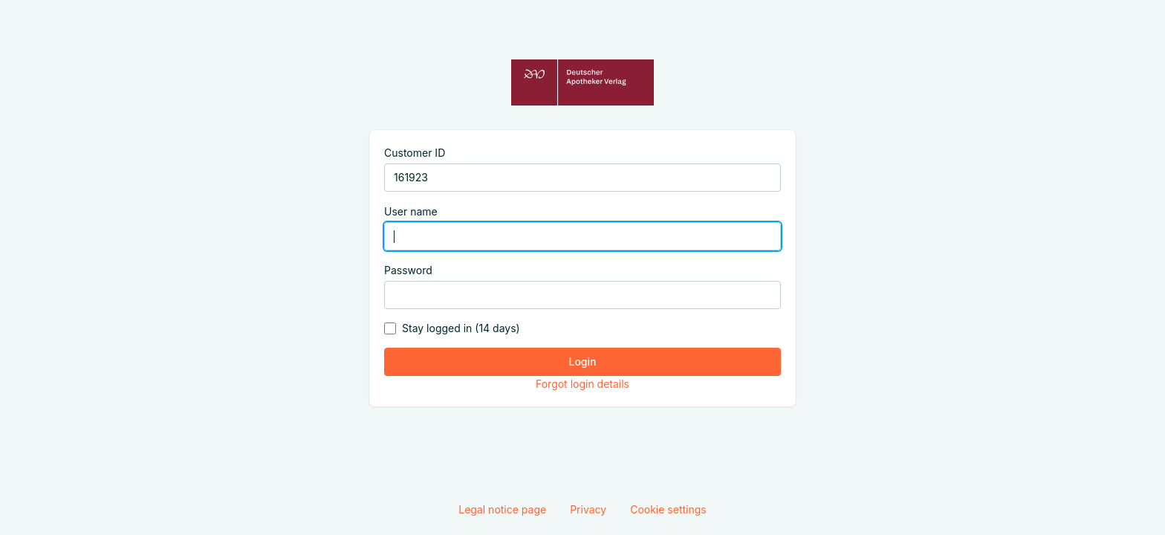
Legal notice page (502, 509)
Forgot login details (582, 383)
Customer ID (414, 152)
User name (411, 211)
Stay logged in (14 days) (461, 328)
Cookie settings (668, 509)
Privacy (588, 509)
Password (408, 270)
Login (583, 361)
